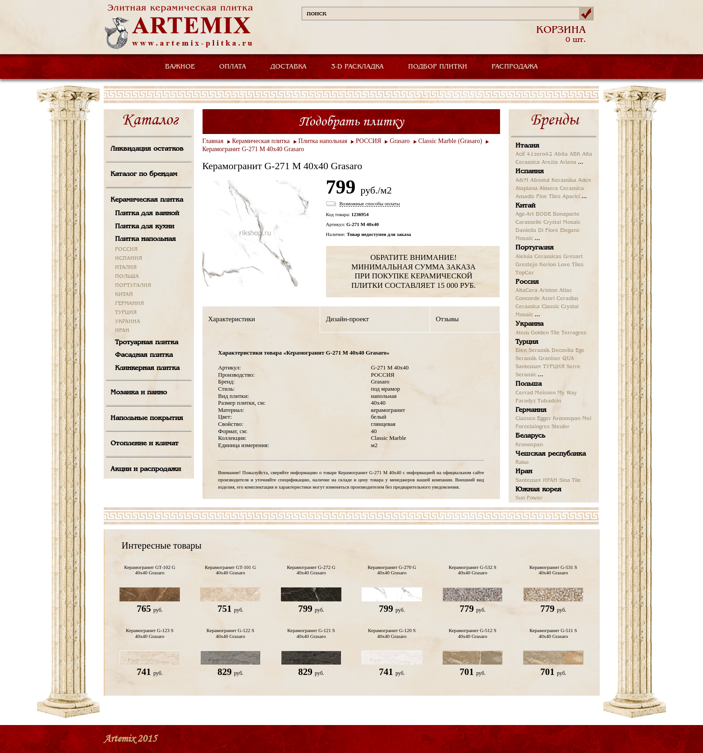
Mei (586, 418)
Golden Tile (545, 333)
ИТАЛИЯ (126, 267)
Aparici (571, 196)
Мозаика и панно (138, 392)
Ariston (548, 290)
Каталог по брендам (143, 174)
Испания (529, 171)
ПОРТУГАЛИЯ (133, 285)
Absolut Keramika (553, 180)
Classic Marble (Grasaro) (450, 141)
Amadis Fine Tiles (538, 196)
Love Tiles (571, 265)
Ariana (568, 162)
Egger (544, 418)
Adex (584, 180)
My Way (567, 393)
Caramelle (528, 222)
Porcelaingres (532, 427)
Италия (527, 146)
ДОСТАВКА (289, 67)
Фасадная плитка (144, 355)
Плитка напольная (145, 239)
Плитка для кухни (144, 226)
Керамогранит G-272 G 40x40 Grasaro (311, 569)
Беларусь (530, 436)
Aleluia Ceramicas (538, 256)
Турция (526, 342)
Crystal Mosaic (561, 222)
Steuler (560, 427)
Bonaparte (566, 214)
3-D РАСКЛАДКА (357, 67)
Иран (523, 471)
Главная (213, 141)
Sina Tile (570, 480)
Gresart (573, 256)
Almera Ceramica (561, 188)
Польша (528, 384)
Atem (522, 333)
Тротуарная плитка (146, 342)
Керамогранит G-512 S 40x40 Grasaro (472, 633)
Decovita (562, 350)
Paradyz (525, 401)
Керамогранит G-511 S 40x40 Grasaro (553, 633)
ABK (575, 154)
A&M (521, 180)
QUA (568, 358)
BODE (543, 214)
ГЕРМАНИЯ (129, 303)
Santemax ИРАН (536, 480)
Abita (561, 154)
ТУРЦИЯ (126, 312)
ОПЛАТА (232, 67)
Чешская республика (550, 454)
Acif (520, 154)
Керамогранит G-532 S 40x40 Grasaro (472, 569)
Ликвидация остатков (147, 149)
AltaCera (526, 290)
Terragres (573, 333)
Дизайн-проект (347, 319)
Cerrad (524, 393)
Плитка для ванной (147, 213)
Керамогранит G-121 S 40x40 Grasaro (311, 633)
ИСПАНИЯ (128, 258)
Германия (531, 410)
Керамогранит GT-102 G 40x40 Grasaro (149, 569)
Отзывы (447, 319)
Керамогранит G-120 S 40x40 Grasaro (392, 633)
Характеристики (231, 319)
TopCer (524, 273)
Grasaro (399, 141)
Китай (525, 206)
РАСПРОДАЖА (515, 67)
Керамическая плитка (146, 200)
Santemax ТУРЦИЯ (540, 367)
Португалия (534, 248)
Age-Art (524, 214)
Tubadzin (549, 401)
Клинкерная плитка (147, 368)
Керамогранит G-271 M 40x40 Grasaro (253, 149)
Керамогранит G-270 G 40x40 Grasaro (392, 569)
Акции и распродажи (145, 469)
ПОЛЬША (127, 276)
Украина (529, 324)
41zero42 (539, 154)
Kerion (547, 265)
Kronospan (566, 418)
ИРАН (122, 330)
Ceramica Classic (537, 307)
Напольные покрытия (146, 418)
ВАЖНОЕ (180, 67)
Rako (521, 462)
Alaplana (526, 188)
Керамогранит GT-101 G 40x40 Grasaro (230, 569)
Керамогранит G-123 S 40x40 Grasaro (150, 633)
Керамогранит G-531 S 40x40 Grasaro (553, 569)
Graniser (549, 358)
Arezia (550, 162)
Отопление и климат (144, 443)
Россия (527, 282)
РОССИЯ (126, 249)
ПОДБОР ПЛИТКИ (437, 67)
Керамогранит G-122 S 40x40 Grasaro (230, 633)
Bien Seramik (532, 350)
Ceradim (567, 298)
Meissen (545, 393)
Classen (525, 418)
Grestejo (526, 265)
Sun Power (528, 498)
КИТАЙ (124, 294)
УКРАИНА (127, 321)
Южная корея (538, 489)
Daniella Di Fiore (536, 230)
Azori (548, 298)
